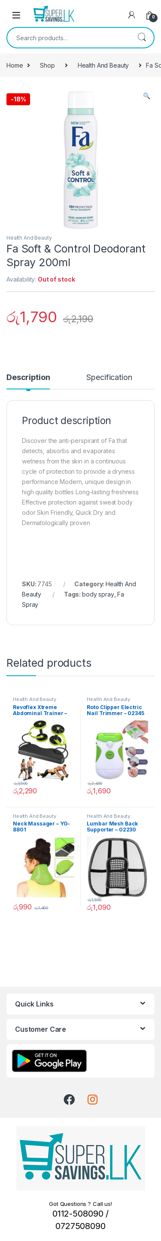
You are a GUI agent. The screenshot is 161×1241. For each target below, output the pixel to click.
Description (28, 378)
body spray (98, 594)
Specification (109, 378)
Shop (47, 65)
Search (142, 38)
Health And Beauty (103, 65)
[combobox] (68, 38)
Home (14, 65)
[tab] (28, 381)
